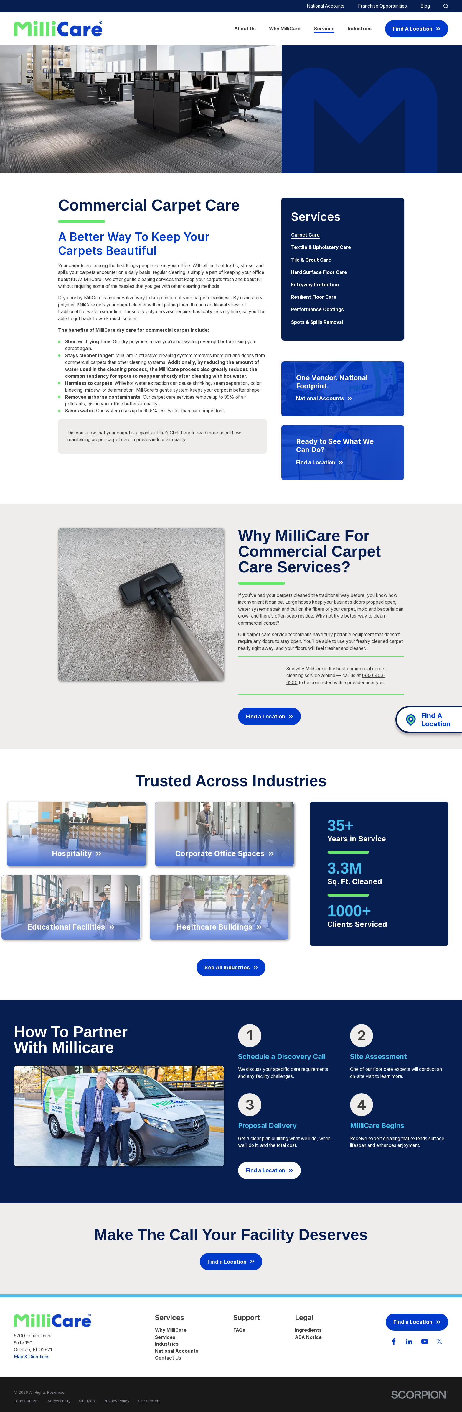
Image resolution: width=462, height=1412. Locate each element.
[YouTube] (424, 1341)
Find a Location (269, 716)
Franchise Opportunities (382, 6)
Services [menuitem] (324, 29)
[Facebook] (394, 1341)
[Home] (58, 29)
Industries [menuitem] (360, 29)
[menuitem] (342, 235)
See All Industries (231, 967)
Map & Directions (32, 1357)
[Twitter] (439, 1341)
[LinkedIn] (409, 1341)
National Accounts (325, 6)
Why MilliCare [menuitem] (285, 29)
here (185, 433)
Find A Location (416, 29)
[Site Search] (445, 6)
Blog (425, 6)
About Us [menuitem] (245, 29)
